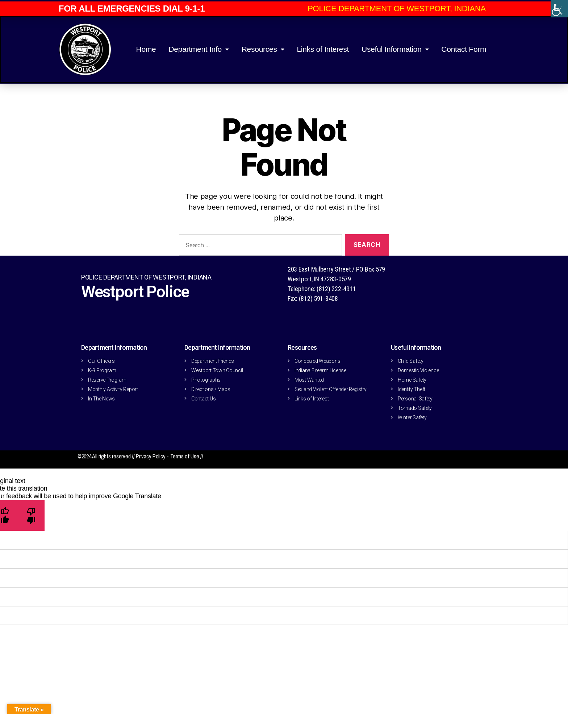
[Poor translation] (31, 515)
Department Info (198, 49)
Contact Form (463, 49)
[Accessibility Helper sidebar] (559, 8)
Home (146, 49)
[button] (398, 9)
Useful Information (395, 49)
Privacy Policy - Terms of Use (168, 456)
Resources (263, 49)
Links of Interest (323, 49)
